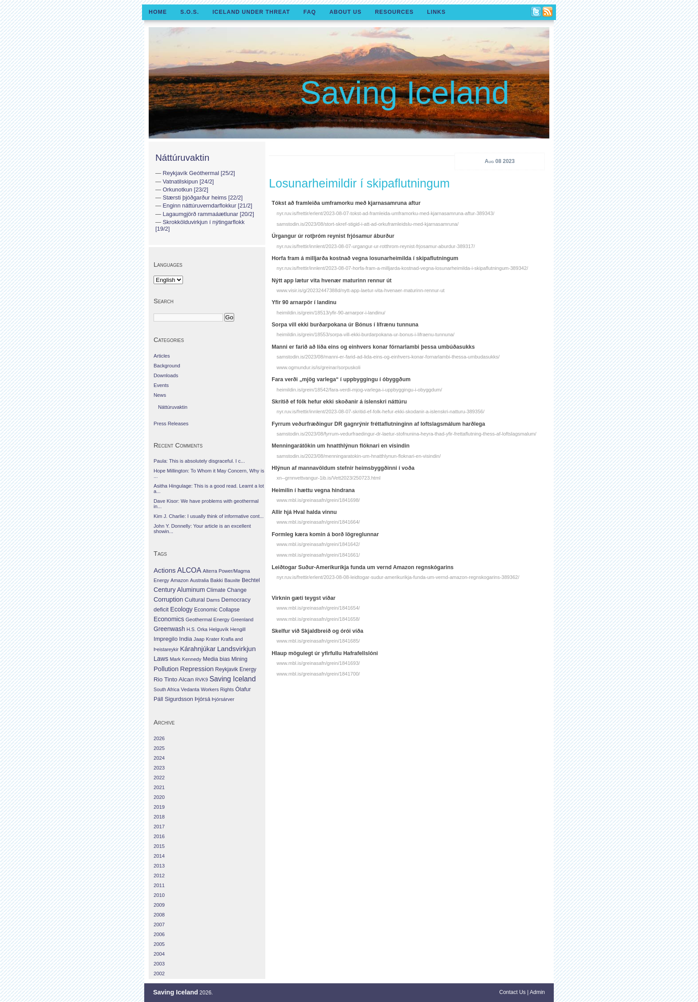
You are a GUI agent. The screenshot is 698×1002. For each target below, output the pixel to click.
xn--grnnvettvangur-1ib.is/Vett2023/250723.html (328, 478)
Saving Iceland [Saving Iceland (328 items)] (232, 679)
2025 (159, 748)
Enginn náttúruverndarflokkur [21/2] (207, 205)
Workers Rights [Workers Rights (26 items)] (217, 689)
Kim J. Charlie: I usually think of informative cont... (209, 516)
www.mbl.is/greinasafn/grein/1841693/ (318, 663)
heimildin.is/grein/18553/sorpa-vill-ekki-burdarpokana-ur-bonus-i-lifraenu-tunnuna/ (365, 334)
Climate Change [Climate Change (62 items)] (227, 590)
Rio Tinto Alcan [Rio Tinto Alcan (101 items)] (174, 679)
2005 (159, 944)
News (160, 395)
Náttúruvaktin (182, 157)
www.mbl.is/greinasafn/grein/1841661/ (318, 555)
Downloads (166, 375)
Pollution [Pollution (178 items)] (166, 668)
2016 (159, 836)
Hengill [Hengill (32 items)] (238, 629)
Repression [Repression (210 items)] (197, 668)
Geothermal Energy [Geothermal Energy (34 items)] (208, 619)
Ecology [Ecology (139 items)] (181, 609)
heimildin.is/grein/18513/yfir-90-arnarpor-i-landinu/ (330, 312)
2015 (159, 846)
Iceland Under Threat (251, 12)
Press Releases (171, 423)
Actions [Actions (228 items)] (165, 570)
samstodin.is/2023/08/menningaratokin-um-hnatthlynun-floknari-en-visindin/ (358, 456)
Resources (394, 12)
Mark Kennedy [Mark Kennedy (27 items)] (185, 659)
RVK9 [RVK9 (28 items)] (201, 679)
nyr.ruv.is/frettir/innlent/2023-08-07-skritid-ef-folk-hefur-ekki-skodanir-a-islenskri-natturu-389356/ (380, 411)
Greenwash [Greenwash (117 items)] (169, 628)
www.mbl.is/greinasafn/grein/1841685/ (318, 641)
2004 (159, 954)
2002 (159, 973)
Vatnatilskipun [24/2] (188, 181)
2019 (159, 807)
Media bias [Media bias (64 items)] (216, 659)
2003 (159, 963)
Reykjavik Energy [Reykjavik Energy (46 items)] (235, 669)
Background (167, 365)
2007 (159, 924)
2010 (159, 895)
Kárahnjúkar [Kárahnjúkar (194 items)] (198, 648)
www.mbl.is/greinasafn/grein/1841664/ (318, 522)
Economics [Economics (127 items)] (169, 619)
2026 (159, 738)
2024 (159, 758)
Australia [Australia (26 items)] (199, 580)
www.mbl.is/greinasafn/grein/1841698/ (318, 500)
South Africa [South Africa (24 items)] (166, 689)
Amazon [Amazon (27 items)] (179, 580)
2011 (159, 885)
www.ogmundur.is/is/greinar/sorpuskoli (318, 367)
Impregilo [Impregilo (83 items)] (166, 638)
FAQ (310, 12)
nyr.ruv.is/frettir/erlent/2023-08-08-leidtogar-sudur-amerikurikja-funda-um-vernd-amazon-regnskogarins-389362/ (397, 577)
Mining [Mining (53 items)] (239, 659)
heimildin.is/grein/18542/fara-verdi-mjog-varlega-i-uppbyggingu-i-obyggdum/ (359, 389)
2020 (159, 797)
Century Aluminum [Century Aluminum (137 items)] (179, 589)
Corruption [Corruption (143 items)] (168, 599)
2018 (159, 816)
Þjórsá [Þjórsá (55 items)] (202, 699)
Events (161, 385)
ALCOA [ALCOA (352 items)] (189, 570)
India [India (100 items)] (185, 638)
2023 (159, 767)
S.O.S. (189, 12)
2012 (159, 875)
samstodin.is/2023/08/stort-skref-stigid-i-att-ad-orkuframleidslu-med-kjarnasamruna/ (367, 224)
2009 (159, 905)
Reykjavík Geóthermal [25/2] (198, 173)
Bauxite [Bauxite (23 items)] (232, 580)
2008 (159, 914)
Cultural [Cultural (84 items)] (195, 599)
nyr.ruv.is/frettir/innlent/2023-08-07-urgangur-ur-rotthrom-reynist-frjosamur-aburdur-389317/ (375, 246)
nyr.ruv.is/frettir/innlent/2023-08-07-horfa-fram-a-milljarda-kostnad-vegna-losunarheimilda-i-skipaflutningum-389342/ (402, 268)
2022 (159, 777)
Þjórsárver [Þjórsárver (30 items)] (223, 699)
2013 (159, 865)
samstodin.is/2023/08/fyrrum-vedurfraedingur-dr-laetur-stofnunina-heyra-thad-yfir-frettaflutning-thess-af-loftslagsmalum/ (406, 433)
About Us (345, 12)
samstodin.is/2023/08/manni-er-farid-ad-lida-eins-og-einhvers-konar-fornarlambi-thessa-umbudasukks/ (387, 356)
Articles (162, 355)
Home (158, 12)
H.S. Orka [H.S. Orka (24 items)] (197, 629)
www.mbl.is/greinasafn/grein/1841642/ (318, 544)
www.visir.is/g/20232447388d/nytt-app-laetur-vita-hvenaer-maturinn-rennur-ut (360, 290)
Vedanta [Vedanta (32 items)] (190, 689)
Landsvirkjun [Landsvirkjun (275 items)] (236, 648)
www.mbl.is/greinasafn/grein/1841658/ (318, 619)
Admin (537, 992)
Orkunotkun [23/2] (185, 189)
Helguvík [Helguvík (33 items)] (218, 629)
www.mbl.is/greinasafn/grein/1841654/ (318, 608)
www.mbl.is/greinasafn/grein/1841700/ (318, 673)
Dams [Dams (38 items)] (212, 600)
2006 (159, 934)
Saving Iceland (404, 92)
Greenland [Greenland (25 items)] (242, 619)
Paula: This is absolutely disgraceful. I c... (199, 461)
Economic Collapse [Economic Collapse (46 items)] (216, 610)
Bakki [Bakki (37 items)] (216, 580)
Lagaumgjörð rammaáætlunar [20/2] (208, 214)
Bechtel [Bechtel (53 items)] (251, 580)
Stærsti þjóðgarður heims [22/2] (202, 197)
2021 (159, 787)
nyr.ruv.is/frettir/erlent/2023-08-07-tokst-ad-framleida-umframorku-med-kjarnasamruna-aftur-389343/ (385, 213)
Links (436, 12)
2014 (159, 856)
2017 (159, 826)
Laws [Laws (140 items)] (161, 658)
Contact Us (512, 992)
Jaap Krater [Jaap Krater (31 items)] (206, 639)
